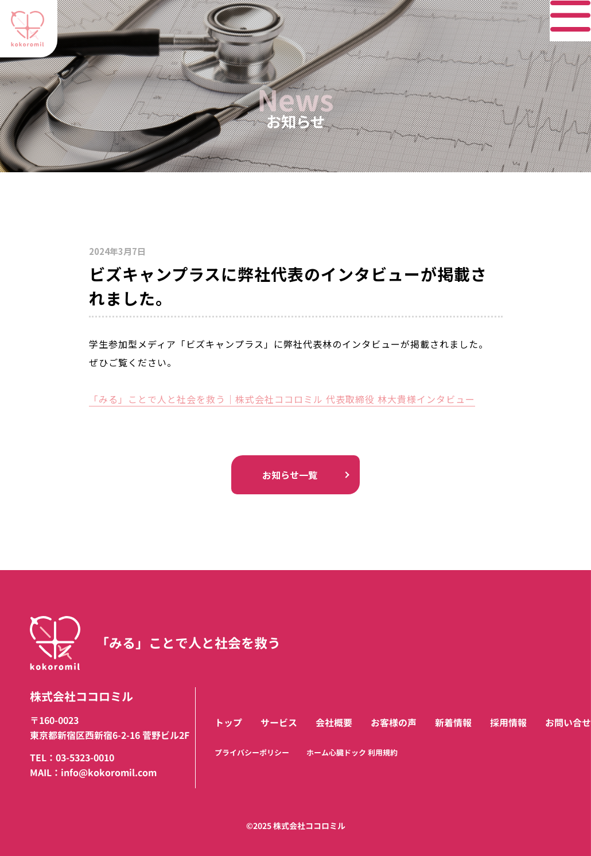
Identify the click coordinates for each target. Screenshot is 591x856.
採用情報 (508, 722)
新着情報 (453, 722)
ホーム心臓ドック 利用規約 (352, 752)
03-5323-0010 (85, 758)
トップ (228, 722)
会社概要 (334, 722)
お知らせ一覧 (295, 474)
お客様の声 (394, 722)
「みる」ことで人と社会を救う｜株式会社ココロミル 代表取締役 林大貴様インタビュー (282, 399)
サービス (278, 722)
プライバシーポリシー (252, 752)
